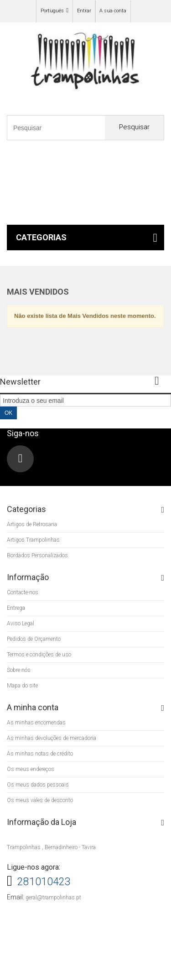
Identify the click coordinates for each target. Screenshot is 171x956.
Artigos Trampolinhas (33, 540)
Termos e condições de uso (39, 654)
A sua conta (112, 11)
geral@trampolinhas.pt (53, 897)
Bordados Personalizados (37, 555)
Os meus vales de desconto (40, 800)
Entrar (84, 11)
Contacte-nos (22, 592)
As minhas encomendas (36, 722)
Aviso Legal (20, 623)
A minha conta (32, 707)
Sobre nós (19, 670)
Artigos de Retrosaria (32, 524)
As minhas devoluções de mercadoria (51, 738)
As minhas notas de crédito (40, 753)
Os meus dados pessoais (38, 785)
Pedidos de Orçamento (34, 639)
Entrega (16, 608)
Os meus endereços (30, 769)
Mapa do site (22, 685)
